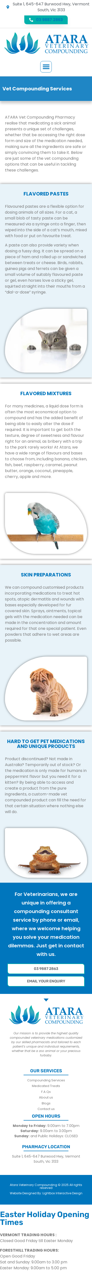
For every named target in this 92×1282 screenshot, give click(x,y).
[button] (46, 67)
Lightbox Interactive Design (62, 1193)
